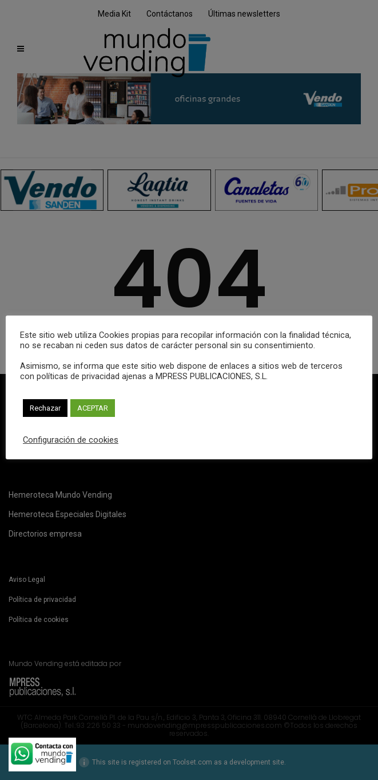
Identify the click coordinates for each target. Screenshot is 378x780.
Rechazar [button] (45, 408)
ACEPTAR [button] (92, 408)
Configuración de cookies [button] (70, 440)
